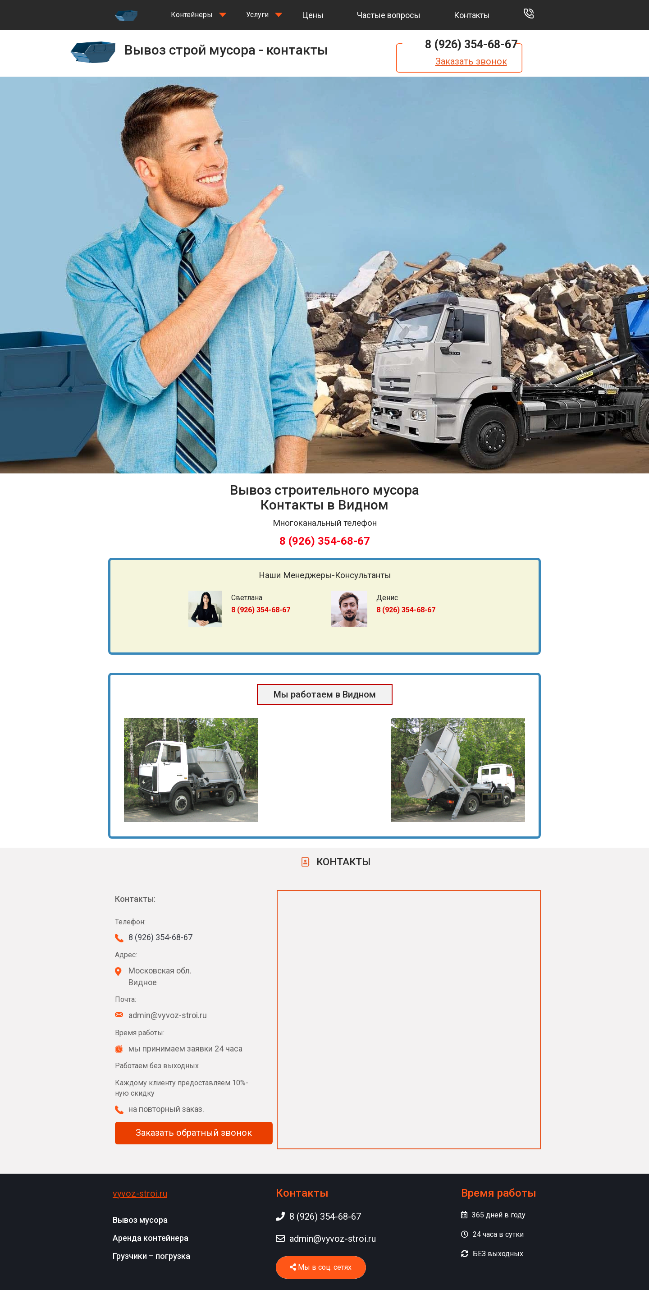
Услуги (257, 14)
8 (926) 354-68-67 (471, 44)
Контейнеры (192, 14)
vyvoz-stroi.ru (140, 1193)
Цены (313, 15)
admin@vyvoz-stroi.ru (326, 1238)
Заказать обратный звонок (194, 1132)
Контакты (472, 15)
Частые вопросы (388, 15)
